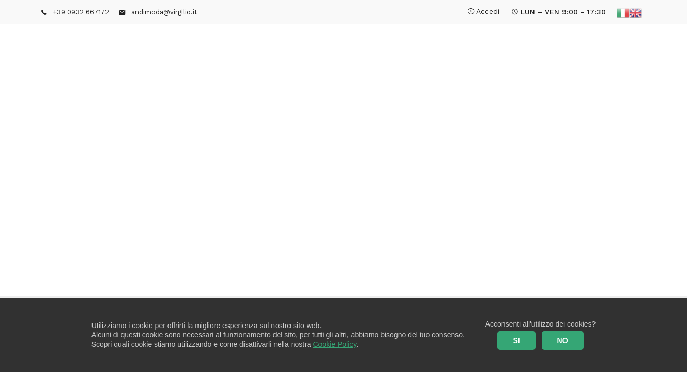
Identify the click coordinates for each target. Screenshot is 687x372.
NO (562, 340)
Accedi (483, 11)
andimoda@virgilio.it (164, 12)
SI (516, 340)
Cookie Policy (334, 344)
